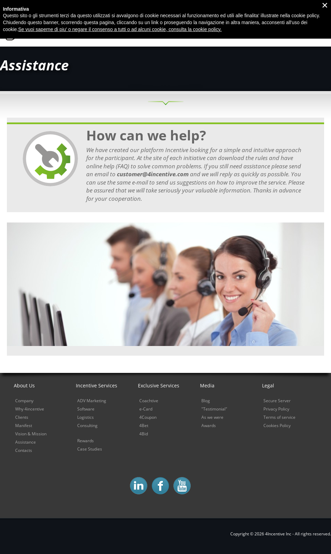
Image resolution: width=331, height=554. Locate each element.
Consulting (87, 425)
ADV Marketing (91, 401)
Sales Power (229, 31)
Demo (318, 31)
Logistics (85, 417)
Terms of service (279, 417)
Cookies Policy (277, 425)
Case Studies (89, 449)
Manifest (23, 425)
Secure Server (277, 401)
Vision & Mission (31, 434)
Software (85, 409)
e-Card (145, 409)
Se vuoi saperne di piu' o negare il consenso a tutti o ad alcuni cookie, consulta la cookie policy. (120, 17)
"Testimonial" (214, 409)
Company (24, 401)
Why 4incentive (179, 31)
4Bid (143, 434)
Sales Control (278, 31)
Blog (205, 401)
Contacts (23, 450)
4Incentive (49, 30)
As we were (212, 417)
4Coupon (148, 417)
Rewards (85, 441)
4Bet (143, 425)
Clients (21, 417)
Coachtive (148, 401)
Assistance (25, 442)
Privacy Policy (276, 409)
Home (137, 31)
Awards (208, 425)
